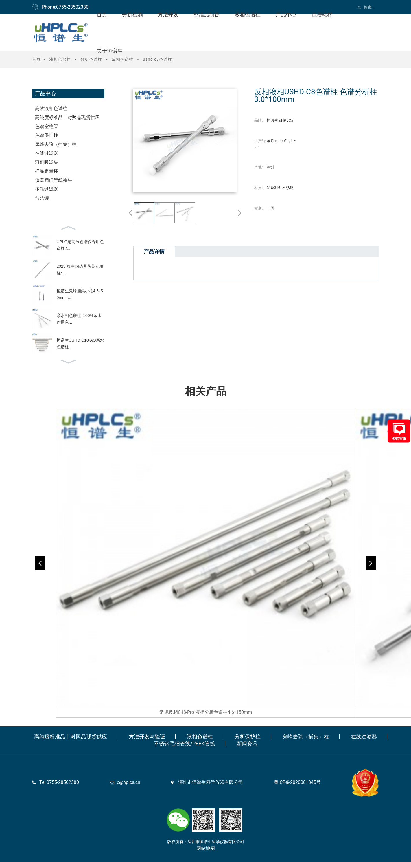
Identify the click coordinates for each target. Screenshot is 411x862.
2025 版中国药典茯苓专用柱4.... (80, 269)
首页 (36, 59)
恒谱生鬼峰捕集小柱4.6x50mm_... (80, 294)
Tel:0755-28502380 (59, 782)
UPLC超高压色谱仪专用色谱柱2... (80, 244)
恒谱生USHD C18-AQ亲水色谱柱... (80, 343)
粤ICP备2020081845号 (297, 782)
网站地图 (205, 848)
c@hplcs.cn (128, 782)
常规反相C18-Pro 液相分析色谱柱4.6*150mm (205, 712)
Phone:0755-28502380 (65, 7)
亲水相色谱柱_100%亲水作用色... (79, 318)
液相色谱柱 (60, 59)
